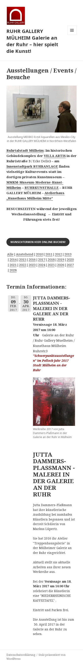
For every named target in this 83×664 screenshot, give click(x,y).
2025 (51, 264)
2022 (22, 264)
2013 (67, 254)
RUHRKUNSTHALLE (42, 187)
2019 (60, 259)
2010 (39, 254)
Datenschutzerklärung (20, 655)
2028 (13, 270)
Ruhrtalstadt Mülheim (25, 150)
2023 (32, 264)
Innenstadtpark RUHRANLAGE (32, 166)
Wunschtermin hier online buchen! (38, 242)
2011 (48, 254)
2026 (60, 264)
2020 (70, 259)
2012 (58, 254)
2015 (22, 259)
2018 (51, 259)
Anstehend (24, 254)
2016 (32, 259)
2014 (13, 259)
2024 (41, 264)
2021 (13, 264)
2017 (41, 259)
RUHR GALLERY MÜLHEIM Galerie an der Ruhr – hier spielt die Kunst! (32, 41)
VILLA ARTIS (55, 155)
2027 (70, 264)
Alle (10, 254)
